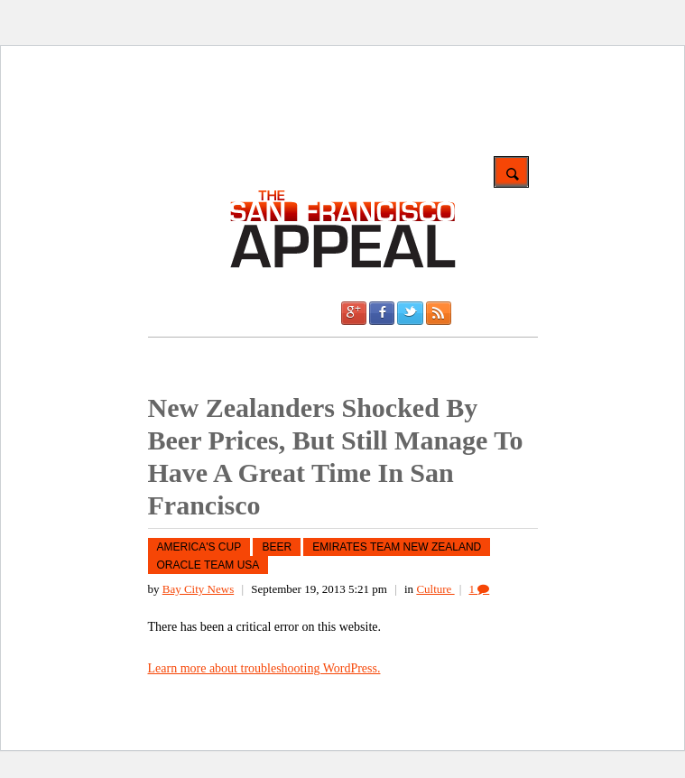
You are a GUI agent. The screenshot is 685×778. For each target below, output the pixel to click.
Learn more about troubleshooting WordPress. (264, 668)
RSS (438, 313)
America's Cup (199, 547)
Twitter (409, 313)
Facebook (381, 313)
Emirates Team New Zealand (396, 547)
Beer (277, 547)
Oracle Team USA (208, 565)
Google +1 (353, 313)
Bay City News (198, 589)
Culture (435, 589)
